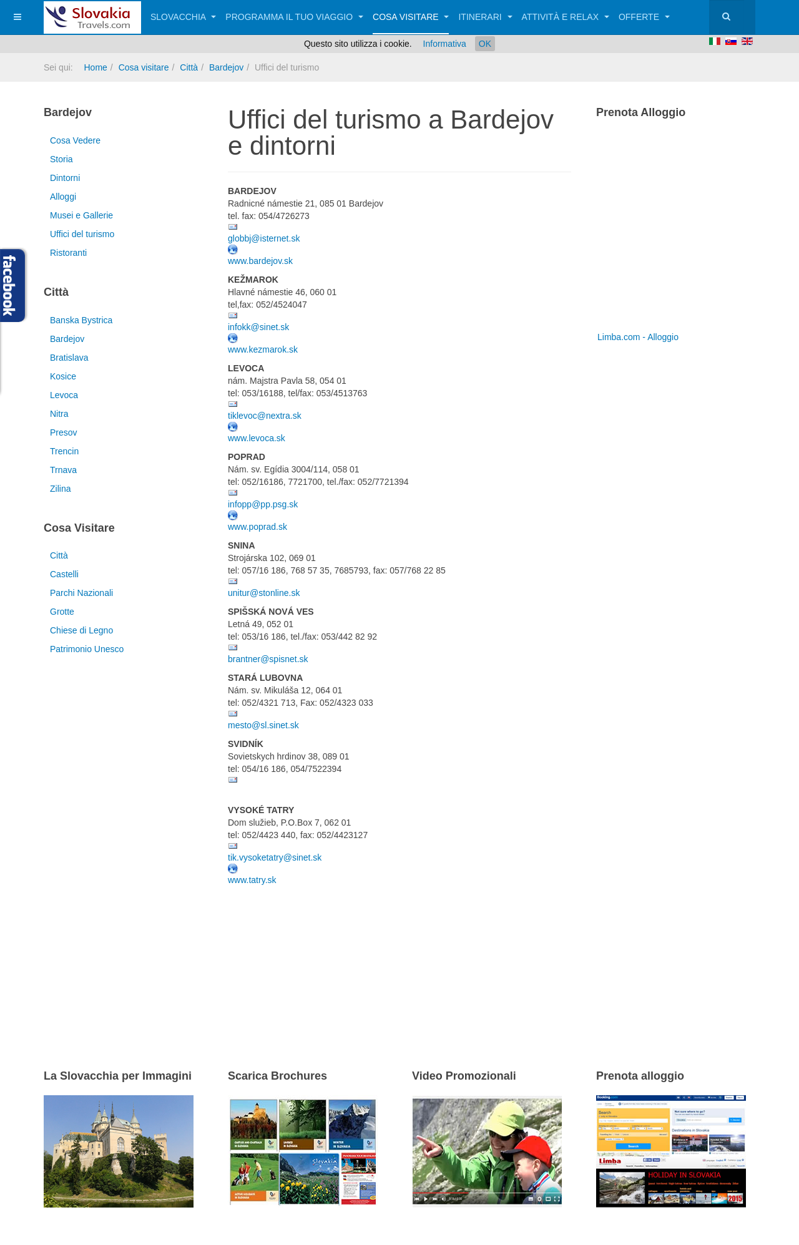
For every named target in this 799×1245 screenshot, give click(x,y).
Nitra (59, 414)
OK (485, 44)
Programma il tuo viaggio (294, 17)
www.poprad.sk (257, 527)
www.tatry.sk (252, 880)
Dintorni (65, 178)
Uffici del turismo (82, 234)
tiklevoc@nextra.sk (264, 416)
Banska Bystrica (81, 320)
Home (95, 67)
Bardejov (226, 67)
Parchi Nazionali (81, 593)
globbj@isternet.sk (264, 238)
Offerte (644, 17)
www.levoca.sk (256, 438)
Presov (63, 432)
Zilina (60, 489)
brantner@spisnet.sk (268, 659)
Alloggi (63, 197)
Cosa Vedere (75, 140)
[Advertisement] (374, 961)
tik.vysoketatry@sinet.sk (274, 857)
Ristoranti (68, 253)
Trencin (64, 451)
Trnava (63, 470)
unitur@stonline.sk (264, 593)
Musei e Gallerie (81, 215)
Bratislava (69, 358)
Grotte (62, 612)
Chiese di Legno (81, 630)
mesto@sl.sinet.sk (263, 725)
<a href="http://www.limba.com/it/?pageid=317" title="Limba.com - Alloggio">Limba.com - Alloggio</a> (674, 230)
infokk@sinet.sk (258, 327)
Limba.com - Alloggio (638, 337)
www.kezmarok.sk (263, 349)
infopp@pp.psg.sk (263, 504)
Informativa (444, 44)
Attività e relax (565, 17)
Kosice (63, 376)
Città (189, 67)
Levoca (64, 395)
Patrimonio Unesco (87, 649)
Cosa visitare (411, 17)
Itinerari (485, 17)
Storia (61, 159)
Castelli (64, 574)
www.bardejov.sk (260, 261)
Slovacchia (183, 17)
